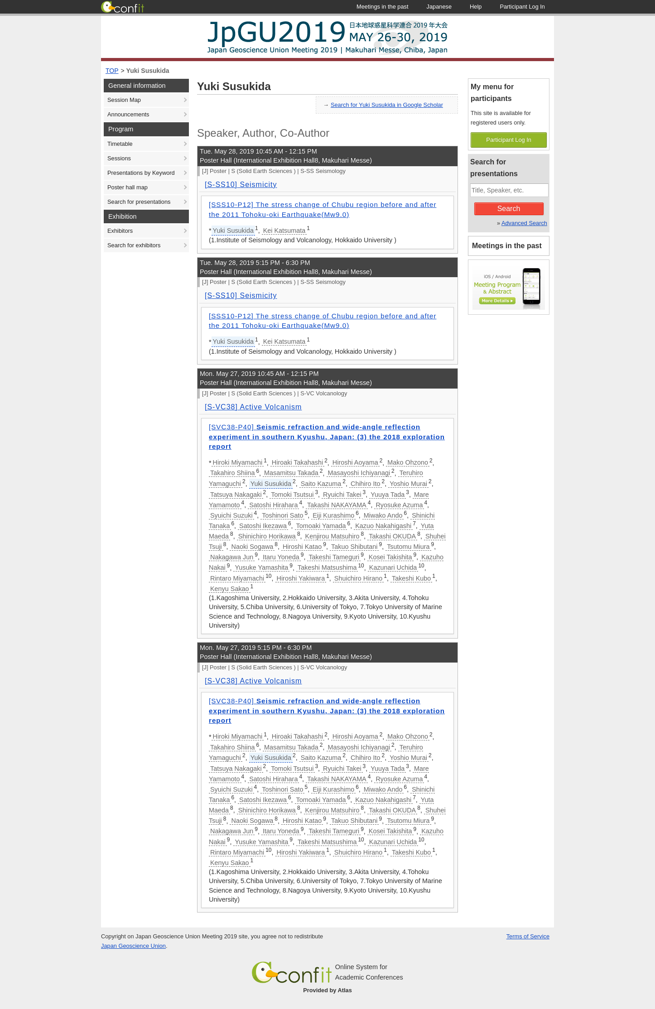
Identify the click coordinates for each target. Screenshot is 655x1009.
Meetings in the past (507, 246)
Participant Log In (508, 139)
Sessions (119, 158)
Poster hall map (127, 187)
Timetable (120, 143)
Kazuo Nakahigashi (383, 525)
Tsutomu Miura (408, 546)
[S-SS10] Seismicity (241, 184)
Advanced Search (524, 223)
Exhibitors (120, 230)
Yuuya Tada (388, 494)
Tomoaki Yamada (321, 525)
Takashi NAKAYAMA (336, 505)
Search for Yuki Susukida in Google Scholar (387, 104)
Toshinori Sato (282, 515)
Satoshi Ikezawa (263, 525)
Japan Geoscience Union (133, 945)
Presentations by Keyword (141, 172)
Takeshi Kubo (411, 578)
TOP (112, 70)
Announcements (128, 114)
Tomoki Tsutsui (292, 494)
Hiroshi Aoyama (355, 462)
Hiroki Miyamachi (238, 462)
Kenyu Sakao (229, 588)
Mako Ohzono (407, 462)
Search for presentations (138, 201)
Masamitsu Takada (291, 472)
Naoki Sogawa (252, 546)
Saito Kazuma (321, 483)
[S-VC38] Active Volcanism (253, 407)
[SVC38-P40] (327, 436)
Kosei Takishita (390, 557)
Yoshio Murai (408, 483)
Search (508, 208)
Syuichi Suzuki (231, 515)
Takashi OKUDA (392, 536)
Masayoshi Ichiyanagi (359, 472)
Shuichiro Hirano (358, 578)
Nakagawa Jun (231, 557)
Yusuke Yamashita (261, 567)
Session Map (124, 99)
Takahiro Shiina (232, 472)
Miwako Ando (383, 515)
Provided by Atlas (327, 990)
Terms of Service (527, 936)
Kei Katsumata (284, 230)
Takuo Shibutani (354, 546)
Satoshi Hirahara (273, 505)
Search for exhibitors (133, 245)
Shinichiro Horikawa (267, 536)
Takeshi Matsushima (327, 567)
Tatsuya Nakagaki (236, 494)
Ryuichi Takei (342, 494)
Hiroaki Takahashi (297, 462)
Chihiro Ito (365, 483)
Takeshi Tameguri (333, 557)
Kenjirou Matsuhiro (332, 536)
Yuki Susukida (147, 70)
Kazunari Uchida (393, 567)
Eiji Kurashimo (333, 515)
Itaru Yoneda (281, 557)
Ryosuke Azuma (399, 505)
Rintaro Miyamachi (237, 578)
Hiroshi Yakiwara (301, 578)
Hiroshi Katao (302, 546)
